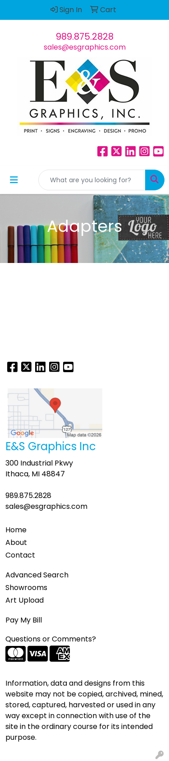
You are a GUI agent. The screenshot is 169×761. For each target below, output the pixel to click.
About (16, 542)
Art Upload (24, 600)
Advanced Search (37, 575)
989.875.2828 (85, 36)
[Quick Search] (92, 180)
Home (16, 530)
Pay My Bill (23, 620)
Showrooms (26, 587)
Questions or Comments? (50, 639)
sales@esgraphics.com (85, 47)
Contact (20, 555)
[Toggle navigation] (14, 180)
